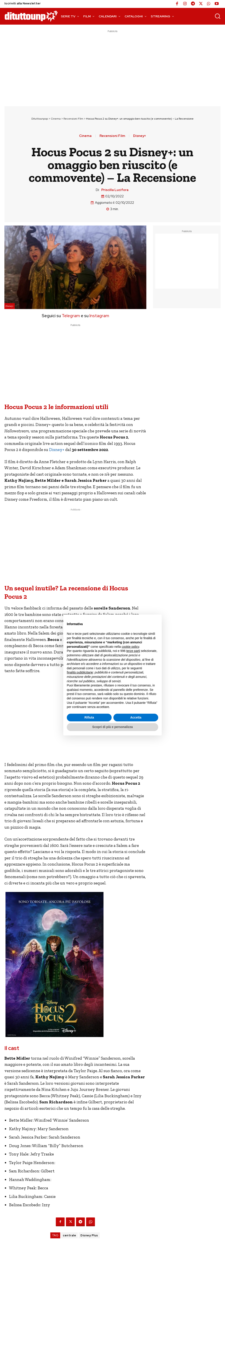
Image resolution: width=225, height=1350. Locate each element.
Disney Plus (89, 1235)
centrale (69, 1235)
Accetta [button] (136, 717)
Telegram (70, 315)
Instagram (99, 315)
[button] (217, 16)
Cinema (56, 118)
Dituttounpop (39, 118)
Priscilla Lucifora (115, 190)
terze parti (133, 651)
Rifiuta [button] (89, 717)
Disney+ (139, 136)
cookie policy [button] (130, 646)
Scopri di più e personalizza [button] (112, 727)
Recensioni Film (73, 118)
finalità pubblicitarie (80, 672)
